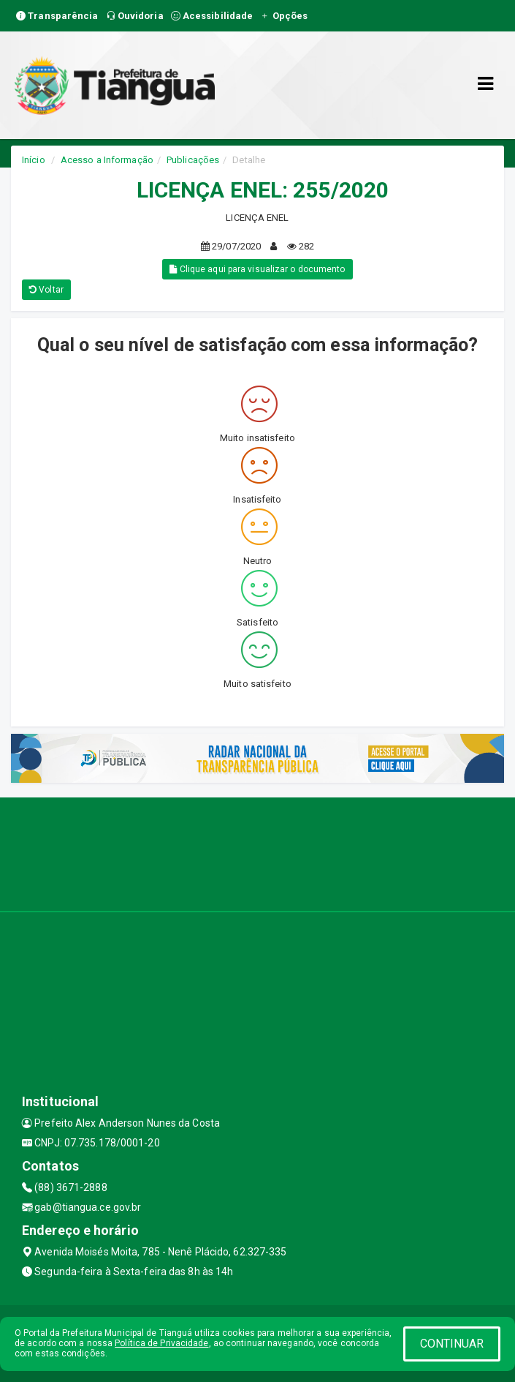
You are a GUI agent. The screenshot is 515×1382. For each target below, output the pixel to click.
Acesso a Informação (107, 159)
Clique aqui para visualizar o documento (257, 269)
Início (33, 159)
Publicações (193, 159)
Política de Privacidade (161, 1343)
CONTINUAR (452, 1344)
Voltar (46, 290)
